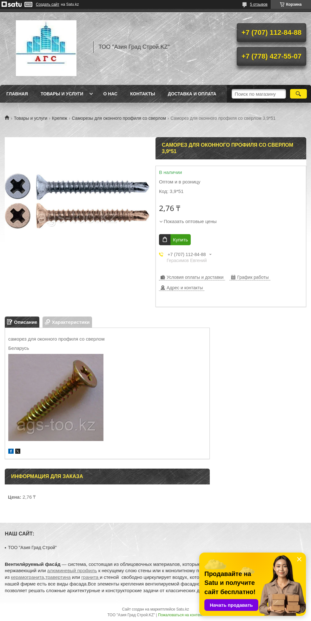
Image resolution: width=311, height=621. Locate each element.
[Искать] (298, 94)
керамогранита (27, 577)
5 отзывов (259, 4)
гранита (90, 577)
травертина (58, 577)
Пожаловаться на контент (180, 615)
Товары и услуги (62, 93)
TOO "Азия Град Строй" (32, 547)
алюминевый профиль (72, 570)
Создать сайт (47, 4)
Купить (180, 239)
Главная (17, 93)
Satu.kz (182, 609)
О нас (110, 93)
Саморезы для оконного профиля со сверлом (119, 118)
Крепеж (59, 118)
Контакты (142, 93)
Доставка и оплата (192, 93)
